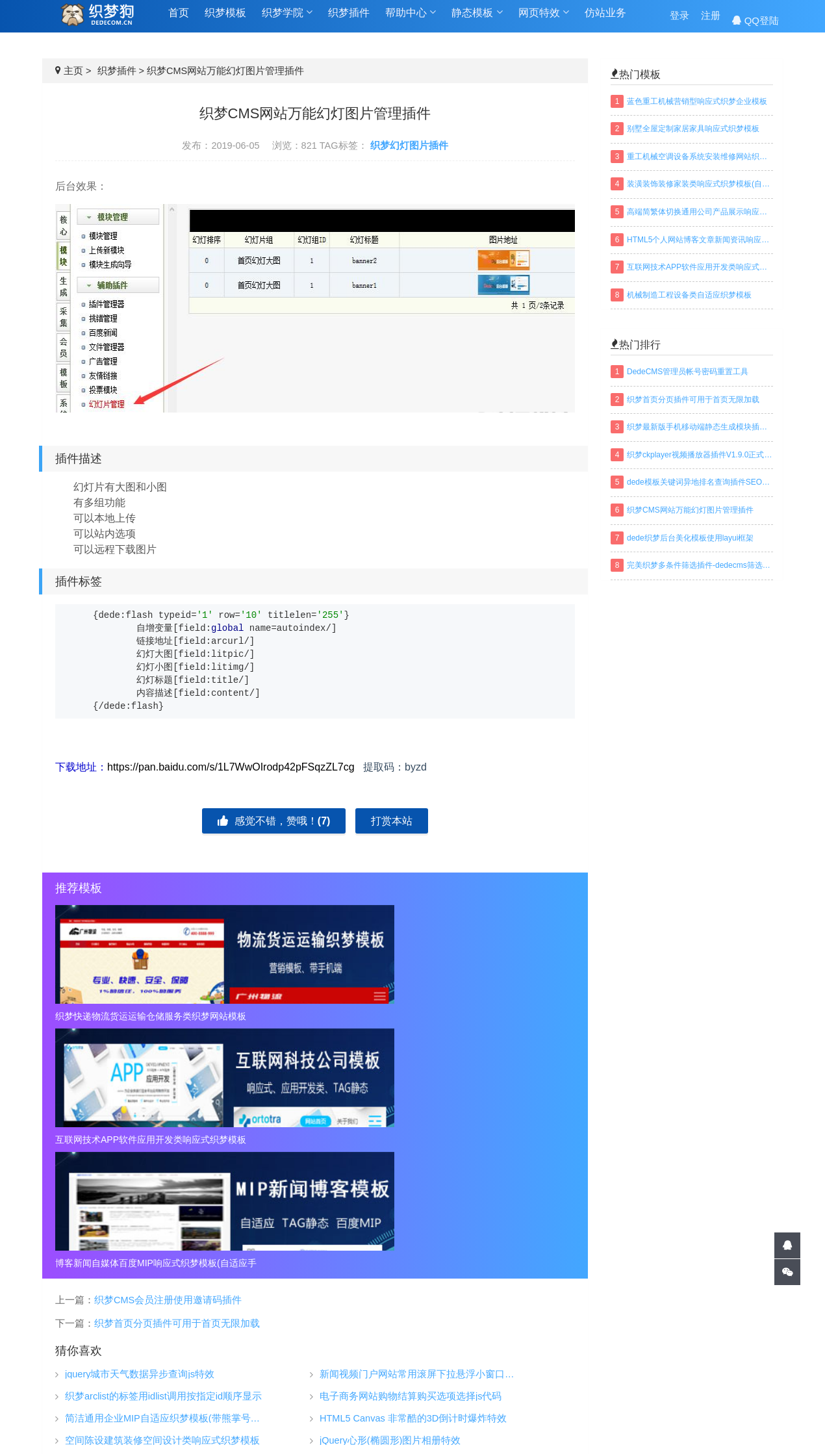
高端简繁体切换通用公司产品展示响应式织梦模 (700, 211)
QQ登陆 (755, 20)
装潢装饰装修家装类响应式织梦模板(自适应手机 (700, 183)
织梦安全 (468, 1375)
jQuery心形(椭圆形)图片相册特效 (390, 1194)
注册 (710, 20)
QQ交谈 (744, 1315)
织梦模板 (225, 20)
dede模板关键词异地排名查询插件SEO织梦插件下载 (700, 482)
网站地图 (409, 1424)
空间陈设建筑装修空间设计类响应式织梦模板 (162, 1194)
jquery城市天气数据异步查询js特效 (139, 1127)
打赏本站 (391, 820)
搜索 (770, 1395)
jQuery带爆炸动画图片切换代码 (387, 1238)
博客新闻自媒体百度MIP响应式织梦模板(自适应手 (492, 1016)
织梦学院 (287, 20)
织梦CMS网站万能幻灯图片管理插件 (690, 510)
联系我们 (592, 1395)
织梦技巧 (468, 1336)
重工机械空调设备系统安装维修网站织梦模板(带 (700, 156)
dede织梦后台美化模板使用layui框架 (690, 537)
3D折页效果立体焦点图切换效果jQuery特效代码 (167, 1216)
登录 (679, 20)
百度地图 (466, 1424)
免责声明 (592, 1375)
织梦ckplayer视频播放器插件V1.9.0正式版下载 (700, 454)
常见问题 (592, 1356)
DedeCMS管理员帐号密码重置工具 (687, 371)
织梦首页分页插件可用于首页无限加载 (177, 1076)
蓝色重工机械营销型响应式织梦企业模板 (697, 101)
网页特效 (543, 20)
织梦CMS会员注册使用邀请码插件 (168, 1053)
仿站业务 (605, 20)
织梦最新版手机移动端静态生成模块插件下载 (700, 426)
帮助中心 (410, 20)
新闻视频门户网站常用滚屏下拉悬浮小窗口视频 (422, 1127)
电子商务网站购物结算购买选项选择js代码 (410, 1149)
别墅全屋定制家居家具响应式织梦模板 (693, 128)
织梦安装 (468, 1356)
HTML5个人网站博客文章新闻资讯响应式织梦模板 (700, 239)
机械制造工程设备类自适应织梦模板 (689, 295)
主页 (73, 71)
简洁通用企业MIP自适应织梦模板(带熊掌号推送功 (167, 1172)
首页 (178, 20)
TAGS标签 (349, 1424)
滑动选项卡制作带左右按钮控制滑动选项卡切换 (167, 1238)
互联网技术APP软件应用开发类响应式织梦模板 (315, 1016)
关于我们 (592, 1336)
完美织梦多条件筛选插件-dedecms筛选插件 (700, 565)
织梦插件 (349, 20)
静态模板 (476, 20)
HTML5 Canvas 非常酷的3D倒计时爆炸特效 (413, 1172)
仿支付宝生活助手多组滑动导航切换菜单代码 (417, 1216)
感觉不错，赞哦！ (274, 820)
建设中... (741, 1371)
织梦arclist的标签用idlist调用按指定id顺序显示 (163, 1149)
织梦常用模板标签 (540, 1424)
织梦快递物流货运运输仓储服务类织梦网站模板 (138, 1016)
